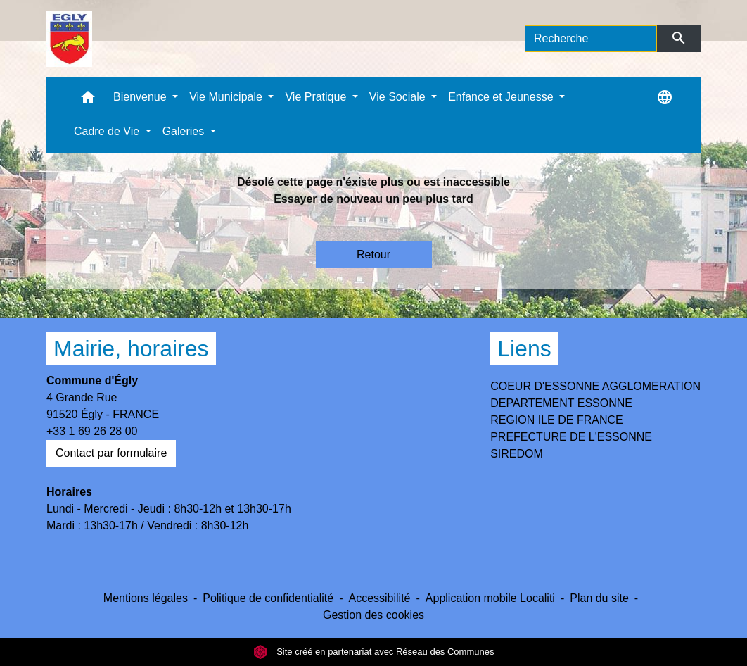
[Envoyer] (679, 38)
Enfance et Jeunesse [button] (502, 97)
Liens (524, 348)
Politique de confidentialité (268, 598)
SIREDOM (516, 454)
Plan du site (599, 598)
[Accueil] (69, 38)
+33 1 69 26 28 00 (91, 431)
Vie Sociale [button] (398, 97)
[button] (88, 100)
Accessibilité (379, 598)
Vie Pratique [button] (317, 97)
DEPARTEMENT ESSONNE (561, 403)
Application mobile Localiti (490, 598)
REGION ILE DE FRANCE (556, 420)
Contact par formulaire (111, 453)
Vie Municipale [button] (227, 97)
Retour (373, 254)
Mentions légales (145, 598)
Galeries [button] (185, 131)
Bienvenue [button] (141, 97)
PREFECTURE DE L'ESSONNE (571, 437)
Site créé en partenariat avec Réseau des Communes (373, 651)
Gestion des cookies (373, 615)
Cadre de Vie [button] (108, 131)
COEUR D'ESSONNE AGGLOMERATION (595, 386)
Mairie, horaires (131, 348)
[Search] (591, 38)
